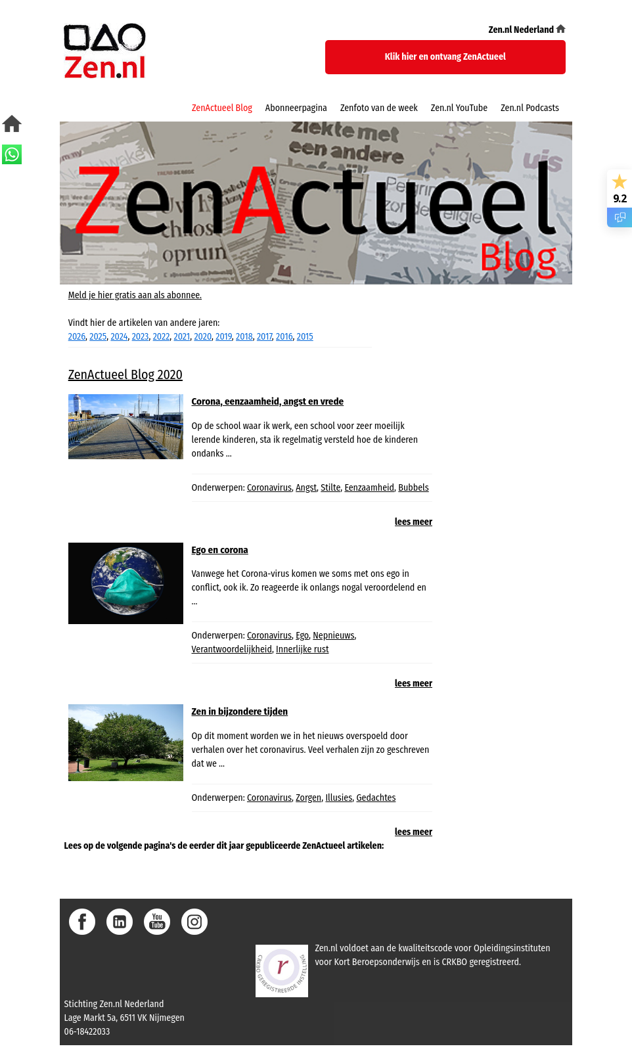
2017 (264, 336)
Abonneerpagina (296, 108)
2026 (76, 336)
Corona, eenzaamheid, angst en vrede (268, 401)
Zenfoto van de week (379, 108)
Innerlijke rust (302, 649)
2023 (140, 336)
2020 (203, 336)
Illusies (338, 797)
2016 (284, 336)
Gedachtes (375, 797)
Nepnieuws (333, 635)
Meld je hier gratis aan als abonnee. (135, 295)
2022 (161, 336)
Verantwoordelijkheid (232, 649)
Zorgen (308, 797)
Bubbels (413, 487)
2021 (182, 336)
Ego (302, 635)
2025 (97, 336)
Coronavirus (269, 487)
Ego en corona (220, 550)
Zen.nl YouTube (459, 108)
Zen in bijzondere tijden (240, 711)
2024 (118, 336)
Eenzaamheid (369, 487)
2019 (223, 336)
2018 (244, 336)
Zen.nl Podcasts (530, 108)
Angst (306, 487)
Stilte (330, 487)
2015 (305, 336)
